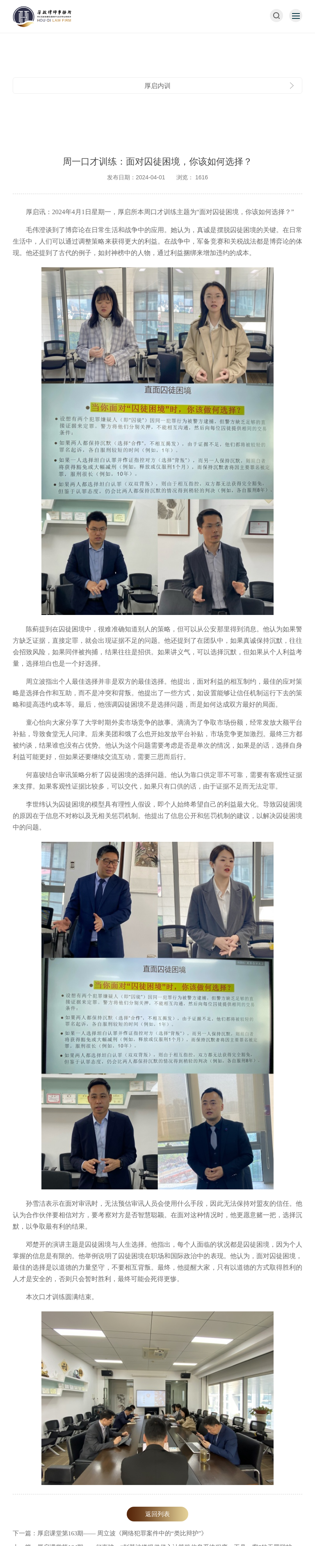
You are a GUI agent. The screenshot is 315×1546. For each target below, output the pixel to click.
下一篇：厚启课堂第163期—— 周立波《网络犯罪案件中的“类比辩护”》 (110, 1533)
